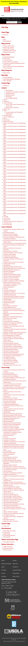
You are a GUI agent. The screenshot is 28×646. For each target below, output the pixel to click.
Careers (5, 100)
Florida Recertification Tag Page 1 (11, 79)
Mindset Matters (7, 299)
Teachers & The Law (8, 493)
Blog (4, 39)
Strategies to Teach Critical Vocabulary (13, 334)
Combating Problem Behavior (10, 257)
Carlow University (7, 547)
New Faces (6, 304)
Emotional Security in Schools (11, 278)
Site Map (3, 576)
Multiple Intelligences (9, 303)
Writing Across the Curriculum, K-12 (12, 365)
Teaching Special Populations (10, 352)
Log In (5, 118)
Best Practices (9, 90)
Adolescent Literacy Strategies (11, 235)
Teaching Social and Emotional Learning (13, 354)
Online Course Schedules (12, 107)
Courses (15, 560)
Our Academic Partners (9, 542)
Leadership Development (9, 295)
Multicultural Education (9, 301)
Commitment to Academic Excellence (15, 92)
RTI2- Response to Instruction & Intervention (14, 468)
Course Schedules (7, 103)
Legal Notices (6, 534)
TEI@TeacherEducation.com (13, 20)
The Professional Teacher (9, 359)
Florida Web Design (20, 641)
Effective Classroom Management (11, 276)
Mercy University (7, 550)
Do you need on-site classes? (10, 62)
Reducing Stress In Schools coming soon (13, 466)
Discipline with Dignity (9, 420)
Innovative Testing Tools (9, 290)
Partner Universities (6, 564)
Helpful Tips (6, 109)
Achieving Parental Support (10, 234)
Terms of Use (6, 218)
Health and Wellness (8, 287)
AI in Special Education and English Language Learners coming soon (12, 384)
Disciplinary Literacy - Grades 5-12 (11, 270)
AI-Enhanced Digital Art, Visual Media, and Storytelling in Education (14, 378)
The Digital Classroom (9, 357)
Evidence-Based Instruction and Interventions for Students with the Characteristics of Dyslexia (12, 432)
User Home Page (7, 224)
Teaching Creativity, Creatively (10, 343)
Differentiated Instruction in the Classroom (14, 268)
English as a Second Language (11, 279)
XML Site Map (6, 537)
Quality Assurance (10, 95)
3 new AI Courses (7, 60)
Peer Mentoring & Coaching (10, 306)
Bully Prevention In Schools (10, 251)
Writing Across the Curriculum (10, 521)
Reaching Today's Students (10, 465)
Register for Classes (8, 121)
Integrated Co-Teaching (9, 292)
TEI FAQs (3, 570)
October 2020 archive (8, 46)
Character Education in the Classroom (12, 253)
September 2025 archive (9, 50)
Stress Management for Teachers (11, 335)
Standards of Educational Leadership (12, 323)
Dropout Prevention (8, 273)
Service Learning (7, 320)
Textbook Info (6, 220)
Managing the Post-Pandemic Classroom (13, 446)
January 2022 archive (8, 49)
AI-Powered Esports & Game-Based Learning (14, 243)
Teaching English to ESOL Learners (12, 345)
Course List (6, 526)
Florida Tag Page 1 (8, 77)
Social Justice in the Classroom (11, 321)
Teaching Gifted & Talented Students (12, 346)
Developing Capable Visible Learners (12, 267)
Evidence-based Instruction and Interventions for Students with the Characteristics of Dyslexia (12, 284)
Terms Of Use (16, 576)
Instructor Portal (7, 115)
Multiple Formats (10, 93)
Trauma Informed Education (10, 360)
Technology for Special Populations (12, 356)
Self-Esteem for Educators (10, 470)
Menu (2, 15)
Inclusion (5, 288)
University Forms (7, 223)
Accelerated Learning (8, 232)
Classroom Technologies (9, 254)
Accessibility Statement (9, 535)
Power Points (6, 120)
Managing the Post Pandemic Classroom (13, 298)
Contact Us (6, 85)
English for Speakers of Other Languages (13, 281)
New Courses (6, 58)
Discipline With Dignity (9, 271)
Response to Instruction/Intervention (12, 317)
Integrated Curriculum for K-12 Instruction (14, 293)
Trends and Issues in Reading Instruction (13, 513)
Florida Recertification (8, 57)
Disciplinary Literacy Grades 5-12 (11, 418)
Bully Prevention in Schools (10, 398)
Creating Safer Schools (9, 264)
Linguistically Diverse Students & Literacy (13, 296)
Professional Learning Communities (12, 309)
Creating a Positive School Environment (13, 262)
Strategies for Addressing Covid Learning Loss (14, 332)
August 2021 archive (8, 47)
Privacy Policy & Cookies (9, 531)
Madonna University (8, 548)
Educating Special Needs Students (12, 274)
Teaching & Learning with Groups (11, 501)
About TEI (5, 35)
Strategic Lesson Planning (10, 324)
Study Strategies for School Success (12, 337)
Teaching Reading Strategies (10, 349)
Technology (9, 96)
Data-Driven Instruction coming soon (12, 413)
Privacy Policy (16, 573)
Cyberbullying (6, 265)
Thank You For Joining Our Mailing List (13, 221)
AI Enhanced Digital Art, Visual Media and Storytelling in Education (13, 238)
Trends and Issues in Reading (10, 362)
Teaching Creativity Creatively (10, 495)
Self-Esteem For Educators (10, 318)
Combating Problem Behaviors (11, 404)
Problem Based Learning (9, 307)
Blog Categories (7, 41)
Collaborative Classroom (9, 256)
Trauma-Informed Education (10, 512)
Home (4, 110)
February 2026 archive (9, 52)
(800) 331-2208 (11, 18)
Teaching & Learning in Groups (11, 351)
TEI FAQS (5, 217)
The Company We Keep (11, 98)
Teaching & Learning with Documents (12, 348)
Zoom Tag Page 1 (7, 81)
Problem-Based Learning (9, 459)
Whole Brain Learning (8, 363)
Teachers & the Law (8, 341)
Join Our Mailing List (8, 117)
